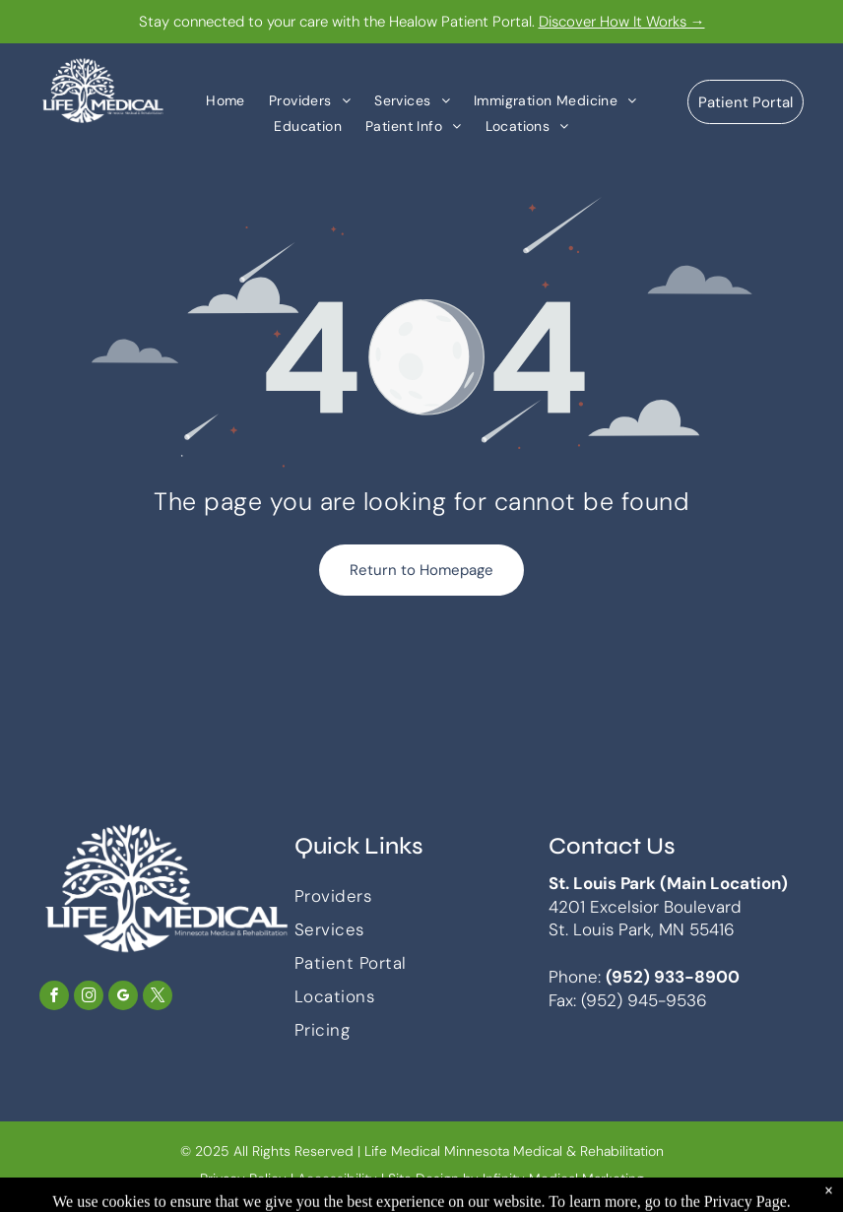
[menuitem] (225, 100)
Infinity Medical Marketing (563, 1178)
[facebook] (54, 998)
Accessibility (337, 1178)
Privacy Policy (243, 1178)
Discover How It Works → (622, 22)
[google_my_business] (123, 998)
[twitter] (157, 998)
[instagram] (88, 998)
